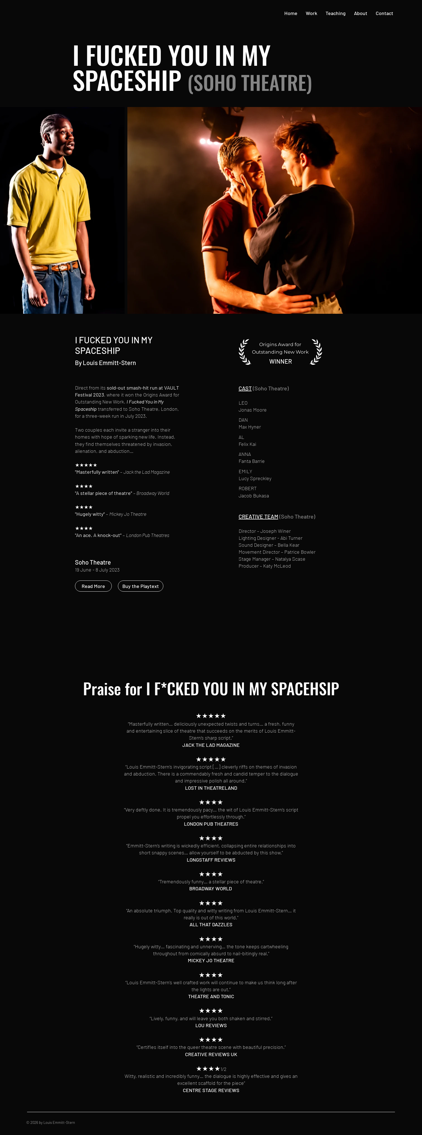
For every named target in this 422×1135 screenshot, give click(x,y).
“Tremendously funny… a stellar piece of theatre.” (211, 881)
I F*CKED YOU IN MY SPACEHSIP (242, 688)
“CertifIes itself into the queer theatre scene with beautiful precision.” (211, 1047)
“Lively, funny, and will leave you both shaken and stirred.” (211, 1018)
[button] (311, 13)
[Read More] (93, 586)
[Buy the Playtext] (140, 586)
